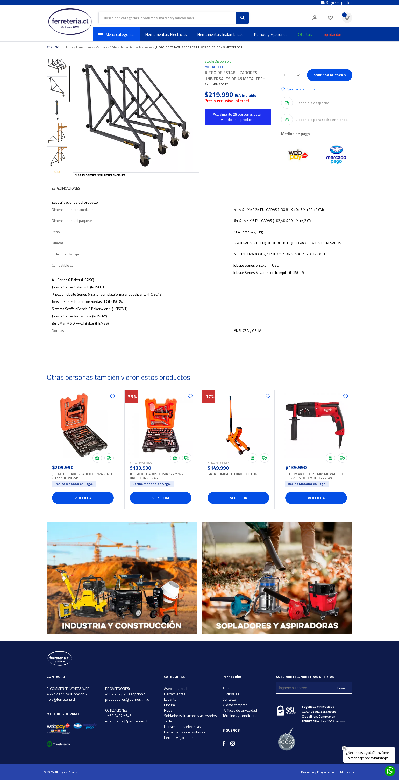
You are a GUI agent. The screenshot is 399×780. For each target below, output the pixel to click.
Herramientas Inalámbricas (220, 34)
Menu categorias (116, 34)
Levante (170, 699)
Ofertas (305, 34)
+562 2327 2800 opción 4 (125, 694)
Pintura (169, 704)
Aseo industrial (175, 688)
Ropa (168, 710)
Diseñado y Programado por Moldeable (328, 772)
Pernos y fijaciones (179, 737)
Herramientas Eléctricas (166, 34)
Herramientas (174, 694)
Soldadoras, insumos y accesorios (190, 715)
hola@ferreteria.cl (61, 699)
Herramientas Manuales (92, 47)
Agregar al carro (330, 75)
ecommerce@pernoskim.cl (126, 721)
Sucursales (231, 694)
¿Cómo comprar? (236, 704)
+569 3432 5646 (118, 715)
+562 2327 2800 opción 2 (67, 694)
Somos (228, 688)
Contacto (229, 699)
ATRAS (53, 47)
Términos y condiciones (241, 715)
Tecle (168, 721)
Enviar (342, 688)
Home (69, 47)
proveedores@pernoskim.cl (127, 699)
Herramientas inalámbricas (184, 732)
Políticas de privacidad (240, 710)
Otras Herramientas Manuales (132, 47)
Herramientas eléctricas (182, 726)
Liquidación (331, 34)
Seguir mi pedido (336, 2)
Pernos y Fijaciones (271, 34)
